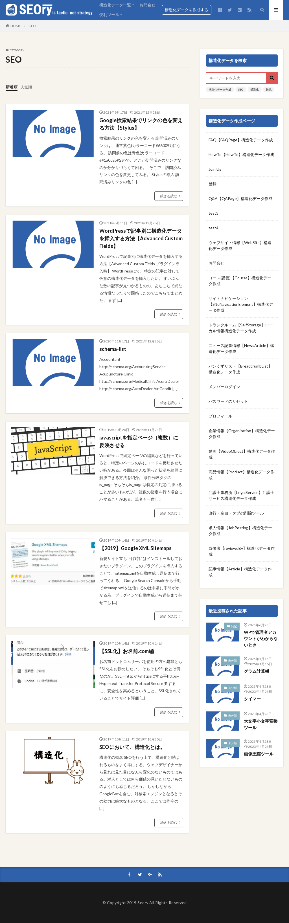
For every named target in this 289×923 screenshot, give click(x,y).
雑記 (269, 89)
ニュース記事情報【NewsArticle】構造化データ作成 (241, 348)
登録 (212, 183)
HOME (15, 26)
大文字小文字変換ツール (261, 724)
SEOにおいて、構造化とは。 (132, 747)
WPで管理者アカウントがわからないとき (261, 638)
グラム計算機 (256, 671)
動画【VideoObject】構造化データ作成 (242, 454)
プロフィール (220, 416)
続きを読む (168, 196)
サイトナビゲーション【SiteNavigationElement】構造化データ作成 (241, 304)
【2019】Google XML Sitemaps (135, 548)
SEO (32, 26)
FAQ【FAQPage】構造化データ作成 (241, 139)
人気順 (26, 87)
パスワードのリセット (228, 401)
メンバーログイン (224, 386)
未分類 (232, 660)
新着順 (11, 87)
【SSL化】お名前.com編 (126, 651)
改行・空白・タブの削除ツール (236, 513)
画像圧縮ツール (258, 753)
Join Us (215, 169)
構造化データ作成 (220, 89)
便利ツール (109, 14)
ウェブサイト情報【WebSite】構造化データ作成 (240, 245)
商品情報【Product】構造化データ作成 (241, 474)
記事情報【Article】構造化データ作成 (240, 571)
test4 (213, 227)
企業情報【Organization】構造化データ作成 (242, 433)
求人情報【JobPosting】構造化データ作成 (240, 530)
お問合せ (147, 5)
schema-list (112, 349)
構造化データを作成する (186, 9)
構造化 (254, 89)
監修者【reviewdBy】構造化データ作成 (242, 551)
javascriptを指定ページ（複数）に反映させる (138, 441)
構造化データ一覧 (115, 5)
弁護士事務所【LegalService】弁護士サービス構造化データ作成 (241, 495)
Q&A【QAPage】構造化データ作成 (240, 198)
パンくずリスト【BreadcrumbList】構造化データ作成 (240, 369)
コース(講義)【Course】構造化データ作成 (240, 280)
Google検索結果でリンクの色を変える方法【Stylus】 (141, 124)
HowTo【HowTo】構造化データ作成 (241, 154)
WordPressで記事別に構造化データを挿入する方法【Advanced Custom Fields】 (141, 238)
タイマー (252, 698)
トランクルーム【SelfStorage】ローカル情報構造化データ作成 (241, 327)
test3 (213, 213)
